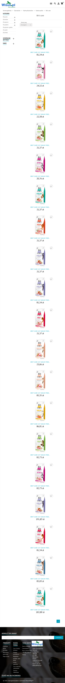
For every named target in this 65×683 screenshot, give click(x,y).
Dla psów (5, 17)
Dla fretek (5, 32)
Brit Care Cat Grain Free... (40, 52)
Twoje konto (26, 643)
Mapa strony (6, 656)
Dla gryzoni (5, 22)
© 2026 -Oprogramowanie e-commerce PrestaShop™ (18, 680)
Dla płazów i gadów (8, 27)
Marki (5, 43)
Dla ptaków (5, 24)
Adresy (24, 654)
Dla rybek (5, 30)
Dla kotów (5, 19)
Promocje (5, 646)
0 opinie (42, 48)
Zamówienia (25, 648)
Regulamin (15, 656)
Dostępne (26, 25)
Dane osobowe (26, 646)
